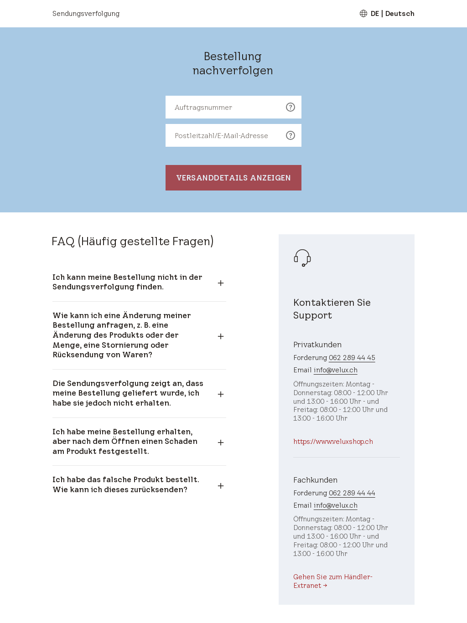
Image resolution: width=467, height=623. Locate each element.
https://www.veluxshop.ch (333, 442)
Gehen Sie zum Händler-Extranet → (333, 581)
